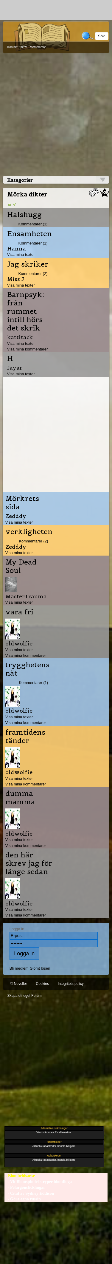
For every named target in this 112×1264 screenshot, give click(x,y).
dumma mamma (20, 797)
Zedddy (15, 516)
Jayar (14, 367)
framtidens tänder (25, 736)
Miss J (15, 279)
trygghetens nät (27, 669)
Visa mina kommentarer (27, 349)
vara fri (19, 612)
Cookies (42, 984)
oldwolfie (18, 643)
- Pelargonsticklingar (24, 1187)
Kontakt (12, 47)
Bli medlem (19, 968)
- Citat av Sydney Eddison (29, 1193)
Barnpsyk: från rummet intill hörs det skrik (25, 311)
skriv (24, 47)
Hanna (16, 248)
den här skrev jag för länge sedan (28, 863)
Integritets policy (71, 984)
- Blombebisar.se (19, 1176)
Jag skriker (27, 264)
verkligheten (28, 532)
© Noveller (18, 984)
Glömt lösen (39, 968)
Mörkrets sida (22, 502)
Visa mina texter (21, 254)
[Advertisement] (56, 113)
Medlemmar (38, 47)
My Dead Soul (21, 566)
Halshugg (24, 214)
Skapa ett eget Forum (24, 996)
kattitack (20, 337)
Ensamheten (29, 234)
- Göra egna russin (22, 1199)
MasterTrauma (26, 596)
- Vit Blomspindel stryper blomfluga (38, 1182)
